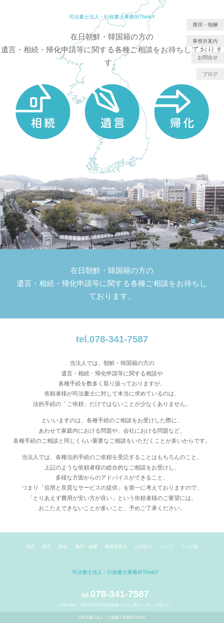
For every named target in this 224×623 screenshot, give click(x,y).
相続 (30, 546)
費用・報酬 (205, 24)
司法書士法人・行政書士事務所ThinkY (112, 17)
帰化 (63, 546)
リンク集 (189, 546)
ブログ (210, 74)
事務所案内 (205, 41)
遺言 (46, 546)
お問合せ (208, 57)
